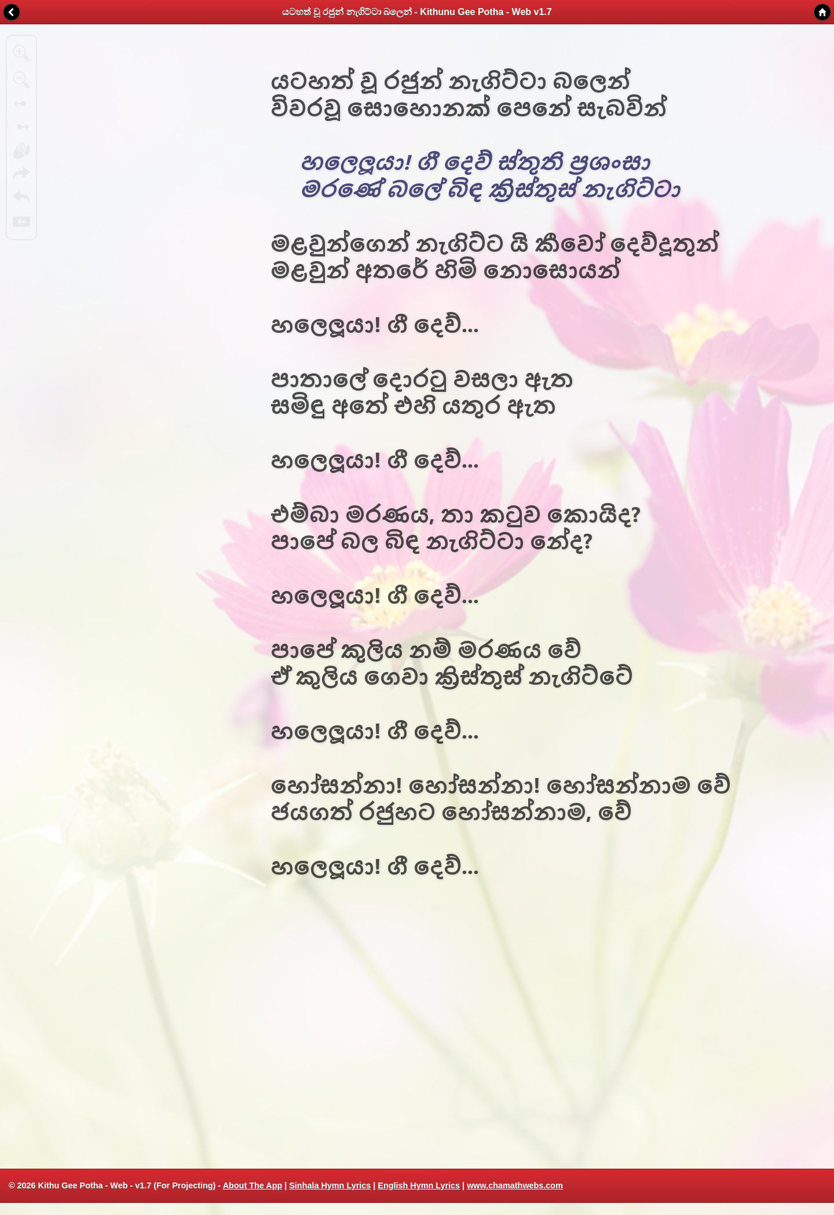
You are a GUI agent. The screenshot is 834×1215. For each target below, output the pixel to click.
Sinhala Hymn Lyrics (330, 1185)
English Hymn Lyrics (419, 1185)
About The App (253, 1185)
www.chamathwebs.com (515, 1185)
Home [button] (822, 12)
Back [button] (11, 12)
